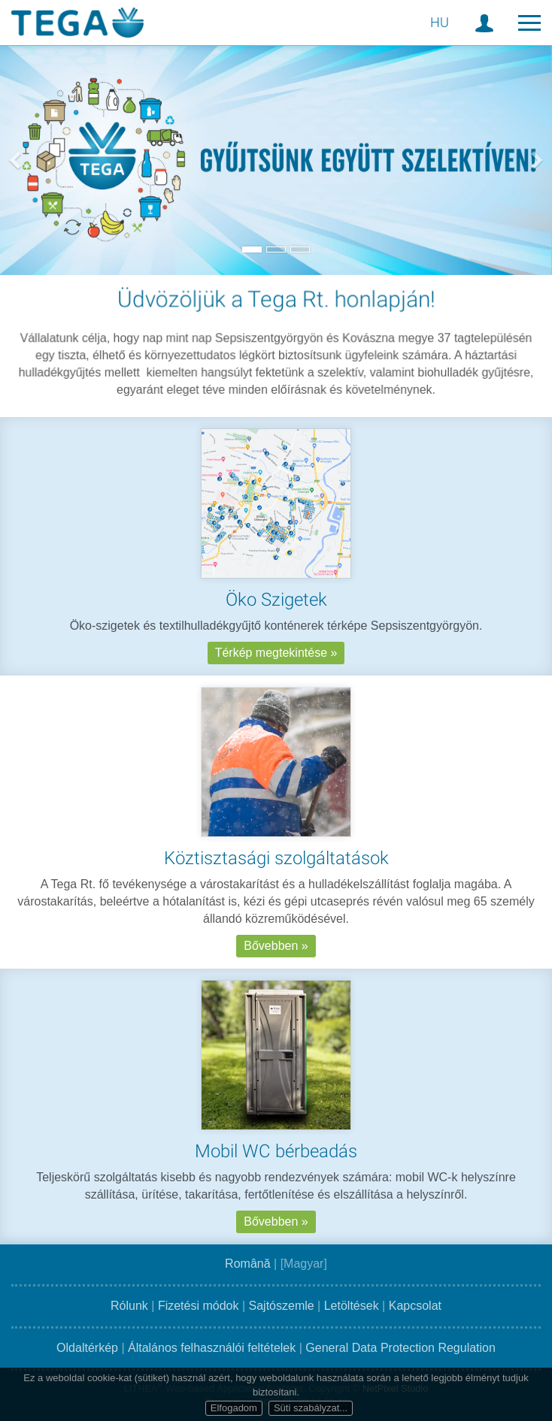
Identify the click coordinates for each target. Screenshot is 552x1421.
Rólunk (129, 1305)
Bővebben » (276, 955)
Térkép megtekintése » (276, 652)
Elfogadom (234, 1407)
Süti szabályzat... (310, 1407)
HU (439, 22)
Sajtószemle (281, 1305)
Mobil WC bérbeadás (276, 1161)
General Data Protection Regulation (400, 1347)
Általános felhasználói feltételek (212, 1347)
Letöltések (351, 1305)
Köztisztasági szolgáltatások (276, 867)
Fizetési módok (198, 1305)
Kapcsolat (415, 1305)
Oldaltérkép (87, 1347)
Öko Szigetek (276, 599)
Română (247, 1263)
